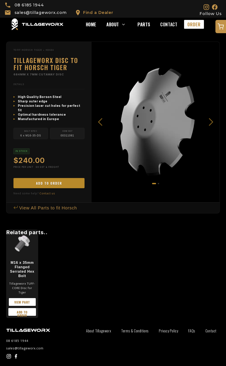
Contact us (47, 193)
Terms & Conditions (135, 330)
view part (22, 302)
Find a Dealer (98, 12)
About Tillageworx (98, 330)
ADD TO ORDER (49, 183)
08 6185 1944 (29, 5)
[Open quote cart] (220, 26)
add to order (22, 313)
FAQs (191, 330)
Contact (168, 24)
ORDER (194, 24)
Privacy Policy (168, 330)
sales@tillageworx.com (41, 12)
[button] (118, 24)
